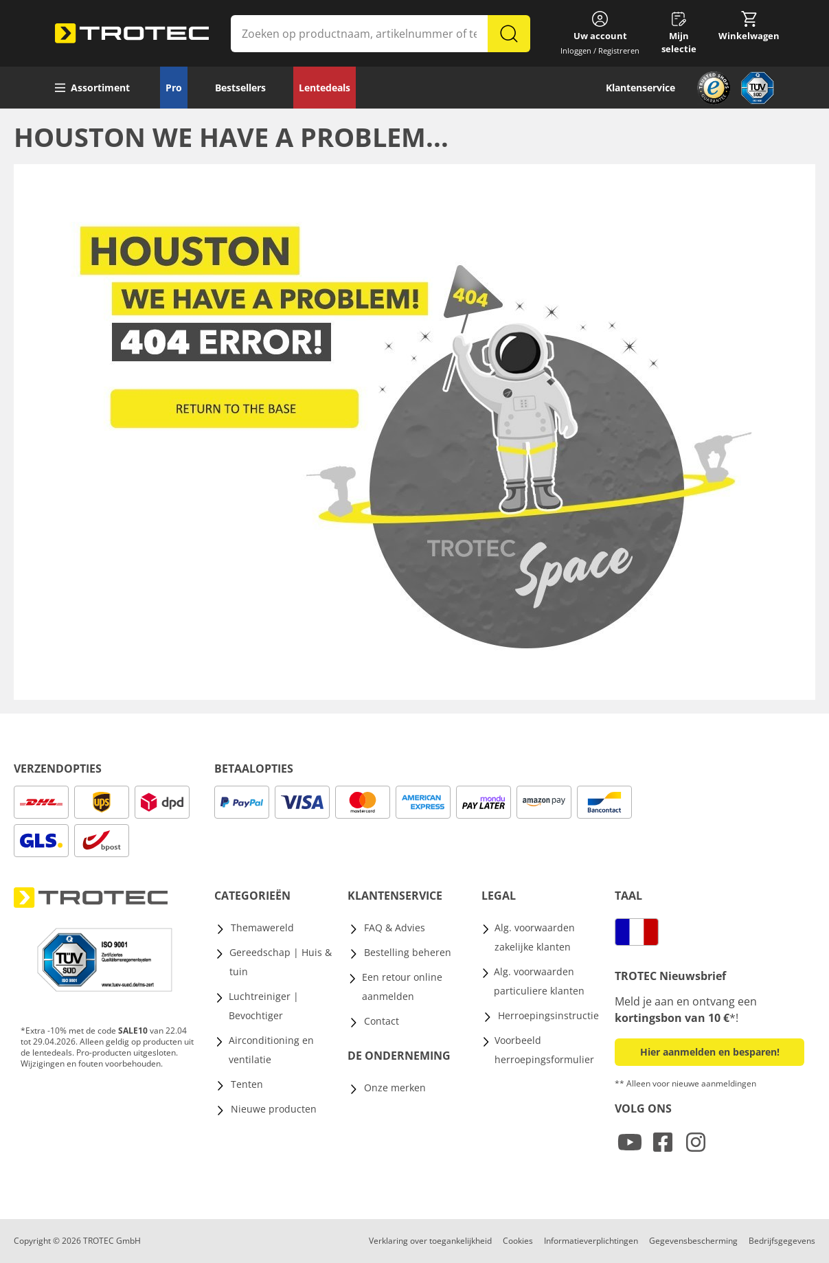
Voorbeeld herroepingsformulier (544, 1050)
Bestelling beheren (407, 952)
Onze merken (395, 1087)
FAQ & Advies (394, 927)
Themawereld (262, 927)
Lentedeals (324, 87)
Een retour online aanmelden (402, 986)
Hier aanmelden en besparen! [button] (710, 1051)
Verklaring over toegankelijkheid (430, 1241)
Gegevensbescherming (693, 1241)
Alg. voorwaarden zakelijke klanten (535, 937)
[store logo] (132, 33)
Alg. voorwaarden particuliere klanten (539, 981)
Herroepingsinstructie (548, 1015)
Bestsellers (240, 87)
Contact (381, 1020)
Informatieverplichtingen (591, 1241)
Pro (174, 87)
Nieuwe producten (274, 1108)
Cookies (518, 1241)
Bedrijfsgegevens (782, 1241)
